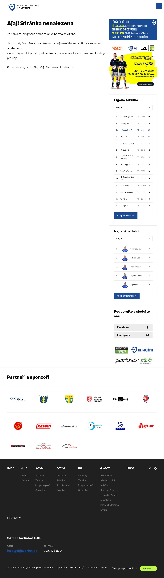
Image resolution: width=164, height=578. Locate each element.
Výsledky (40, 475)
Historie (25, 480)
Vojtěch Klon (134, 285)
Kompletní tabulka (126, 215)
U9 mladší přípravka (109, 495)
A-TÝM (40, 468)
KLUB (24, 468)
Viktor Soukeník (136, 249)
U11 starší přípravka (109, 490)
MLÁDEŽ (105, 468)
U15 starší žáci (107, 475)
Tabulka (39, 480)
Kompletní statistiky (127, 296)
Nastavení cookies (97, 567)
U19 (80, 468)
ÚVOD (10, 468)
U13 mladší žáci (107, 480)
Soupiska (40, 490)
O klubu (24, 475)
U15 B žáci (105, 485)
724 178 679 (53, 551)
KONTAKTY (14, 517)
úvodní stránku (64, 67)
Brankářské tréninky (109, 505)
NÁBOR (130, 468)
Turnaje (103, 510)
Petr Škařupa (135, 258)
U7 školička (105, 500)
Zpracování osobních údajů (70, 567)
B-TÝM (61, 468)
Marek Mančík (135, 267)
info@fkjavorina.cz (22, 551)
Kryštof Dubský (135, 276)
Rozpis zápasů (43, 485)
